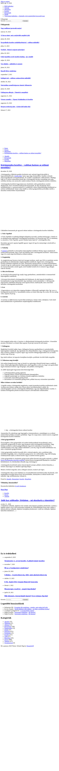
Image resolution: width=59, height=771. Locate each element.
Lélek (6, 636)
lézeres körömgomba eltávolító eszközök (13, 460)
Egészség (7, 631)
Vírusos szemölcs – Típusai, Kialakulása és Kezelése (17, 99)
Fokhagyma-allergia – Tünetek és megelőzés (14, 92)
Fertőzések (7, 633)
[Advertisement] (17, 129)
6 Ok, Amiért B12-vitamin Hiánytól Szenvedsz (21, 582)
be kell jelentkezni (20, 486)
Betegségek (7, 13)
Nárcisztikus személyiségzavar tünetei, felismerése (16, 85)
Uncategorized (8, 643)
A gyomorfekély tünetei (27, 610)
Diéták (6, 14)
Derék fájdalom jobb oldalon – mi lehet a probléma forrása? (32, 609)
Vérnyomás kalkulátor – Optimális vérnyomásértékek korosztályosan (24, 16)
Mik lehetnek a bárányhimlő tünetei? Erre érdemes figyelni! (26, 596)
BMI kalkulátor (8, 6)
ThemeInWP (30, 646)
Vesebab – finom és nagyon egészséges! (13, 49)
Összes (6, 495)
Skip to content (5, 1)
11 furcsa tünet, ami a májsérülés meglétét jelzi (15, 35)
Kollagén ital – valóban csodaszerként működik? (16, 78)
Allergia (6, 625)
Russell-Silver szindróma (8, 71)
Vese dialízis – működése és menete (11, 64)
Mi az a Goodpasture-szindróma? (16, 568)
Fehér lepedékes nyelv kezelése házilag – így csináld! (17, 57)
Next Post (4, 490)
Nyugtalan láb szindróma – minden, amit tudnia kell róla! (31, 607)
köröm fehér (18, 176)
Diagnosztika (8, 628)
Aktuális (6, 156)
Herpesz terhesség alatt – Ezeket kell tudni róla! (16, 106)
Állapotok (7, 623)
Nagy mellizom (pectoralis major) (11, 28)
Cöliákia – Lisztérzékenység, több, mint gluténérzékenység (25, 575)
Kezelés (6, 11)
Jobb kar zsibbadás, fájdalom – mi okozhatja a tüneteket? (28, 500)
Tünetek (6, 8)
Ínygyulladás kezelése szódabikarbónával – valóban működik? (20, 42)
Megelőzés (7, 9)
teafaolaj (4, 251)
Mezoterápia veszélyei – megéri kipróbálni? (20, 589)
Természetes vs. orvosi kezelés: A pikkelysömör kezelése (24, 561)
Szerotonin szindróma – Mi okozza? (25, 612)
